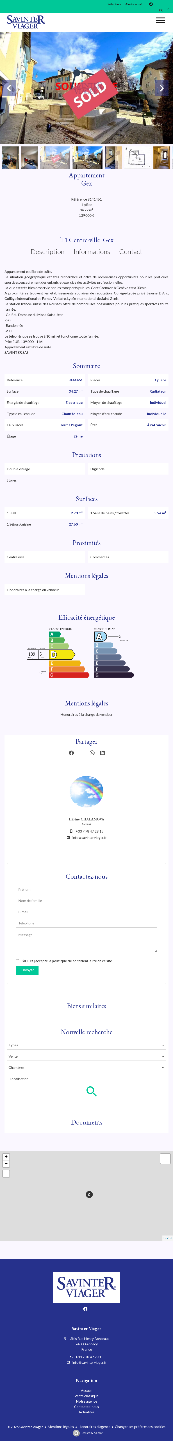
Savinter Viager (86, 1328)
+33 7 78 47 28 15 (89, 831)
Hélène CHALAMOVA (86, 819)
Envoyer (27, 970)
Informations (91, 251)
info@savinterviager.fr (89, 837)
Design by (92, 1432)
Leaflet (168, 1238)
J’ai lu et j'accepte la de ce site (66, 961)
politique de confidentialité (74, 961)
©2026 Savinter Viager (25, 1427)
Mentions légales (61, 1426)
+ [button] (6, 1157)
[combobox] (86, 1045)
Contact (130, 251)
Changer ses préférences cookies (140, 1426)
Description (47, 251)
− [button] (6, 1163)
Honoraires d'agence (94, 1426)
